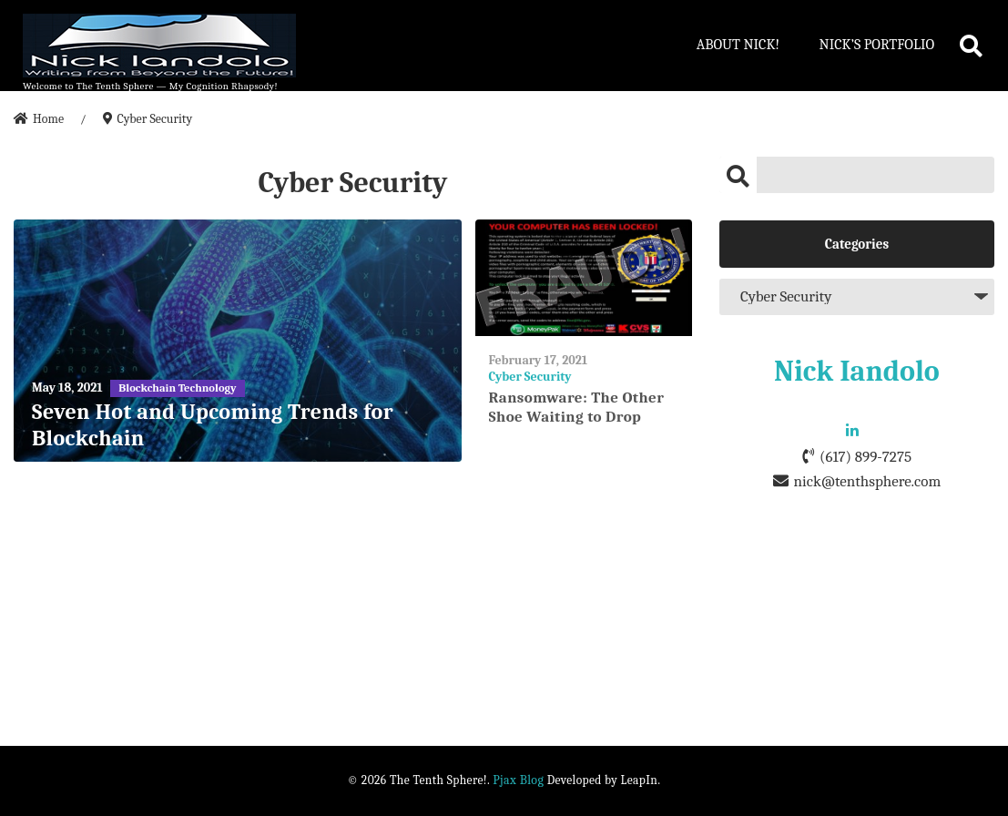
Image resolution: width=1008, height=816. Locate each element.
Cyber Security (530, 376)
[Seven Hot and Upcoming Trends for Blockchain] (238, 341)
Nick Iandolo (857, 371)
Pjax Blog (518, 780)
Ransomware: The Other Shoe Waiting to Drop (577, 406)
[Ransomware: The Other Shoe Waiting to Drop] (583, 278)
